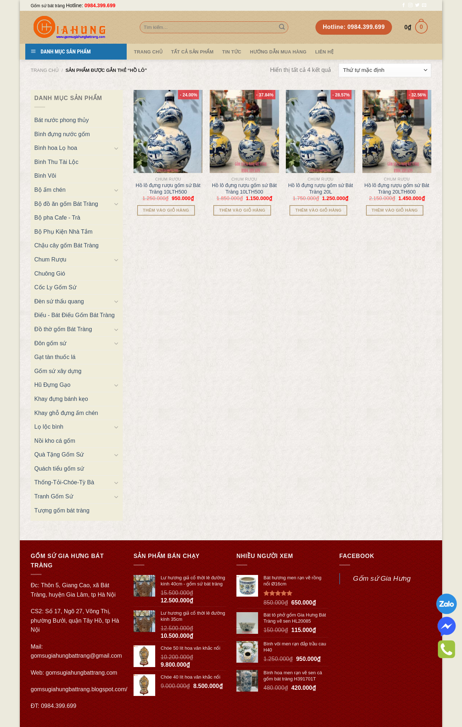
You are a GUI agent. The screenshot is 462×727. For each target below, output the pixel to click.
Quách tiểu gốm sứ (59, 469)
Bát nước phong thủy (61, 120)
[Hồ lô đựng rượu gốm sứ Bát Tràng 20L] (320, 131)
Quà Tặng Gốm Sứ (59, 454)
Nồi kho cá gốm (54, 441)
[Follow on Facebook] (403, 5)
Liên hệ (324, 52)
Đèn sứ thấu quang (59, 301)
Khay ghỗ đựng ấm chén (66, 413)
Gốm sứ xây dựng (58, 371)
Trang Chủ (148, 52)
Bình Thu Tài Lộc (56, 162)
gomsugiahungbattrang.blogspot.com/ (79, 689)
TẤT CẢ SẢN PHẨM (192, 52)
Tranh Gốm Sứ (53, 496)
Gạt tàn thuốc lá (54, 357)
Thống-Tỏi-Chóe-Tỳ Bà (64, 482)
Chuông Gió (49, 274)
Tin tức (231, 52)
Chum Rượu (50, 259)
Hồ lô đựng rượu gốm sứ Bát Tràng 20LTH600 (397, 188)
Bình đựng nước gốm (62, 134)
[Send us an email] (424, 5)
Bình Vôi (45, 176)
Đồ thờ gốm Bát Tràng (63, 329)
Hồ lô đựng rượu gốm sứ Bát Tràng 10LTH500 (168, 188)
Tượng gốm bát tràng (62, 510)
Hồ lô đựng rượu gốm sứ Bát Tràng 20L (320, 188)
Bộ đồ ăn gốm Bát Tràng (66, 204)
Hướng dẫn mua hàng (278, 52)
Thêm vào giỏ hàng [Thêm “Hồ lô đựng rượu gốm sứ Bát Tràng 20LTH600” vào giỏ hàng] (395, 210)
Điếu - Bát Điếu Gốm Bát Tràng (74, 315)
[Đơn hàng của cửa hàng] (385, 70)
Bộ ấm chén (50, 190)
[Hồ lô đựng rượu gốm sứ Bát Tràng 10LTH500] (168, 131)
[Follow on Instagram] (410, 5)
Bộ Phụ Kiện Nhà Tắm (63, 232)
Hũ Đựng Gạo (52, 385)
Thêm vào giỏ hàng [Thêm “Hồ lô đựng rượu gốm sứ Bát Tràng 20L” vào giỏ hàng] (318, 210)
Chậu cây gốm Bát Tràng (66, 245)
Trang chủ (45, 70)
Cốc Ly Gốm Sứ (55, 287)
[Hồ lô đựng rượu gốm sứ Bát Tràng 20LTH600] (397, 131)
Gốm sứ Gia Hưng (382, 578)
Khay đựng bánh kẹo (61, 399)
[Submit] (282, 27)
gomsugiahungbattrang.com (81, 673)
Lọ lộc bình (48, 427)
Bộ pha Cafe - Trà (57, 218)
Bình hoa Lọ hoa (55, 148)
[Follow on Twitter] (417, 5)
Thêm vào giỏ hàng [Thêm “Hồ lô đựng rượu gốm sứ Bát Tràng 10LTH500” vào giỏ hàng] (166, 210)
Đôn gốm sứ (50, 343)
